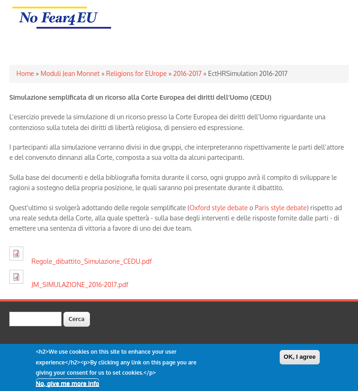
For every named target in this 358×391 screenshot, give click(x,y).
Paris (262, 208)
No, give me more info (67, 386)
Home (25, 73)
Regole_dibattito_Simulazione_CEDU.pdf (92, 261)
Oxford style (208, 208)
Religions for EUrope (136, 73)
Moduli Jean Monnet (70, 73)
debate (237, 208)
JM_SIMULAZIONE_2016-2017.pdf (80, 284)
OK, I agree (300, 360)
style (277, 208)
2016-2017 (187, 73)
